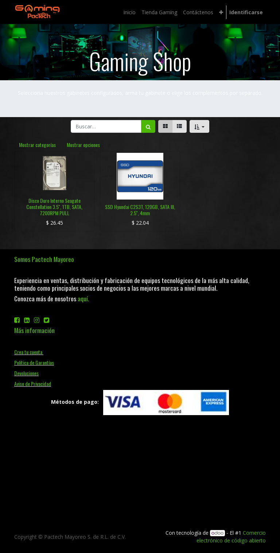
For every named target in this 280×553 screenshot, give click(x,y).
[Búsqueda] (148, 126)
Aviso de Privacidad (32, 383)
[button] (221, 12)
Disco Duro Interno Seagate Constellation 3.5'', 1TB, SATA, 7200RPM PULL (54, 207)
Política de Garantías (34, 362)
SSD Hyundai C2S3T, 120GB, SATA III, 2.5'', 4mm (140, 210)
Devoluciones (26, 373)
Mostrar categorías (37, 144)
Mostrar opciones (83, 144)
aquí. (83, 298)
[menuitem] (129, 12)
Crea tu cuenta (28, 352)
